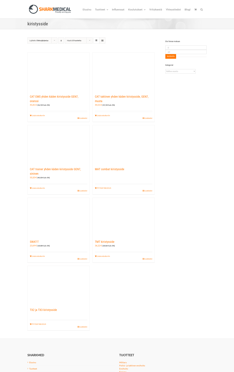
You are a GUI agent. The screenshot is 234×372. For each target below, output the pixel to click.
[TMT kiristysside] (123, 217)
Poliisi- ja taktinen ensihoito (132, 365)
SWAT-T (34, 242)
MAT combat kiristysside (109, 169)
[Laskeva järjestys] (61, 40)
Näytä (74, 40)
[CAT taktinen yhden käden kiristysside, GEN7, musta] (123, 72)
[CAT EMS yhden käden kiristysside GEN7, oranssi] (58, 72)
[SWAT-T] (58, 217)
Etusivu (32, 362)
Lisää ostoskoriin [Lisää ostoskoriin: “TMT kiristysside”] (103, 256)
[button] (201, 9)
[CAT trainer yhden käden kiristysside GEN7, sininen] (58, 144)
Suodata (171, 56)
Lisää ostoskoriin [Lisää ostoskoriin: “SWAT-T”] (38, 256)
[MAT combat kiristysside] (123, 144)
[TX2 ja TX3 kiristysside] (58, 285)
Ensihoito (123, 368)
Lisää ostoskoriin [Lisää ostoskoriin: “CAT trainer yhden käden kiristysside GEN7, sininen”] (38, 188)
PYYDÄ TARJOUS (104, 188)
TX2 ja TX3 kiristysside (43, 310)
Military (123, 362)
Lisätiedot (83, 118)
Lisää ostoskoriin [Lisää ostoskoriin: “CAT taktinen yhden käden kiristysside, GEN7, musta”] (103, 115)
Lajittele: (39, 40)
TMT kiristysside (104, 242)
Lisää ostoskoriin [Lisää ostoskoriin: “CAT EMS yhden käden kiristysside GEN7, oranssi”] (38, 115)
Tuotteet (33, 368)
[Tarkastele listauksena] (102, 40)
